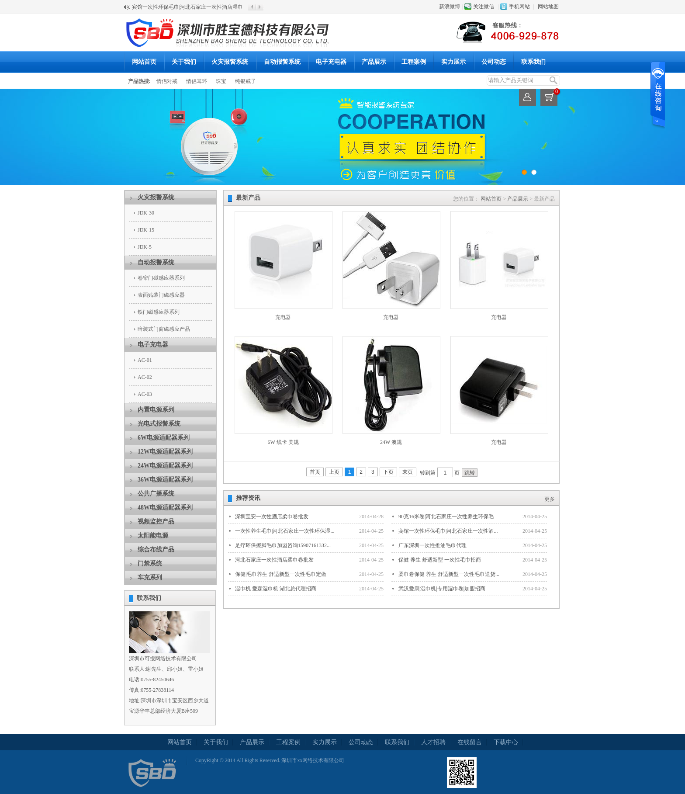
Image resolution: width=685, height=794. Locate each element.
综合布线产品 (156, 549)
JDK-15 (146, 230)
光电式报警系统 (159, 423)
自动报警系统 (282, 62)
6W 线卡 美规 (282, 442)
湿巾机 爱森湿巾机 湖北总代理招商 (275, 589)
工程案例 (413, 62)
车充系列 (150, 577)
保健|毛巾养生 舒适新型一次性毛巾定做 (280, 574)
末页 (407, 472)
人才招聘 (433, 742)
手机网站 (519, 6)
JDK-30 (146, 213)
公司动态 (493, 62)
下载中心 (506, 742)
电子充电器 (331, 62)
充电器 (283, 317)
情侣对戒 (166, 81)
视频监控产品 (156, 521)
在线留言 (469, 742)
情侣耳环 (196, 81)
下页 (388, 472)
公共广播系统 (156, 493)
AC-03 (145, 394)
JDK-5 (145, 247)
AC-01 (145, 360)
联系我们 (533, 62)
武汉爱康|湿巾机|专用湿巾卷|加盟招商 (441, 589)
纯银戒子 (245, 81)
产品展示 (374, 62)
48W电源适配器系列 (165, 507)
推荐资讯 (248, 498)
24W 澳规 (391, 442)
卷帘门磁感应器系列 (161, 278)
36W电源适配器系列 (165, 479)
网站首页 (144, 62)
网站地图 (548, 6)
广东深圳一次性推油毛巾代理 (432, 545)
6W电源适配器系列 (164, 437)
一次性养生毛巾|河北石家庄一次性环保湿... (284, 531)
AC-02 (145, 377)
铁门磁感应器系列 (159, 312)
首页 (315, 472)
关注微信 (483, 6)
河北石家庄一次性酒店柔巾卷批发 (274, 560)
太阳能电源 (153, 535)
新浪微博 (449, 6)
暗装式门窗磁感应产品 (164, 329)
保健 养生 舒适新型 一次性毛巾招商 (439, 560)
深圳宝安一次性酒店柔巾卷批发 (271, 516)
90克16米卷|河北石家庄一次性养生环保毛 (446, 516)
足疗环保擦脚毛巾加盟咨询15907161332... (283, 545)
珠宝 (221, 81)
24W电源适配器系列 (165, 465)
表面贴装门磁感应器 (161, 295)
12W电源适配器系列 (165, 451)
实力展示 (453, 62)
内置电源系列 (156, 409)
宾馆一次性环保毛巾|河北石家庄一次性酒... (448, 531)
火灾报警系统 (229, 62)
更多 (549, 499)
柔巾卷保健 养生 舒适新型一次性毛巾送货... (448, 574)
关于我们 (184, 62)
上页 (334, 472)
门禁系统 (150, 563)
